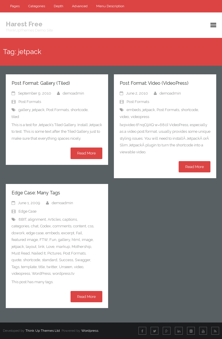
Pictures (54, 253)
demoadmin (73, 93)
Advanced (80, 6)
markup (63, 246)
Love (50, 246)
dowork (18, 233)
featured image (25, 239)
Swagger (82, 260)
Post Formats (29, 102)
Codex (45, 226)
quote (16, 260)
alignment (37, 219)
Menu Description (110, 6)
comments (62, 226)
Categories (36, 6)
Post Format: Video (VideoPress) (154, 83)
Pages (15, 6)
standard (49, 260)
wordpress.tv (63, 273)
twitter (52, 267)
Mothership (81, 246)
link (41, 246)
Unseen (65, 267)
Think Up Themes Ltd (42, 331)
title (41, 267)
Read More (86, 153)
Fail (79, 233)
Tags (15, 267)
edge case (35, 233)
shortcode (79, 110)
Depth (58, 6)
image (87, 239)
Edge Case (27, 211)
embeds (134, 110)
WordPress (41, 273)
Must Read (21, 253)
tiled (15, 117)
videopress (140, 117)
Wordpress (89, 331)
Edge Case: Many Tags (36, 193)
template (29, 267)
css (90, 226)
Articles (54, 219)
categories (20, 226)
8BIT (22, 219)
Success (66, 260)
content (79, 226)
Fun (52, 239)
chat (34, 226)
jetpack (38, 110)
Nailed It (39, 253)
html (76, 239)
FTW (44, 239)
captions (69, 219)
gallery (24, 110)
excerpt (67, 233)
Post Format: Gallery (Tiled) (41, 83)
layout (31, 246)
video (124, 117)
